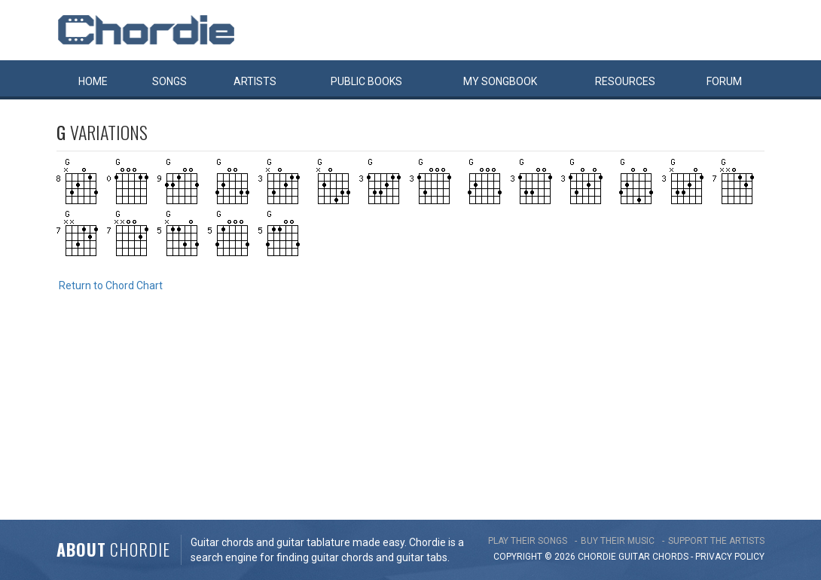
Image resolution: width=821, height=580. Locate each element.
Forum (724, 81)
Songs (169, 81)
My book (500, 81)
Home (93, 81)
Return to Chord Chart (111, 285)
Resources (625, 81)
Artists (254, 81)
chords (670, 556)
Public (366, 81)
